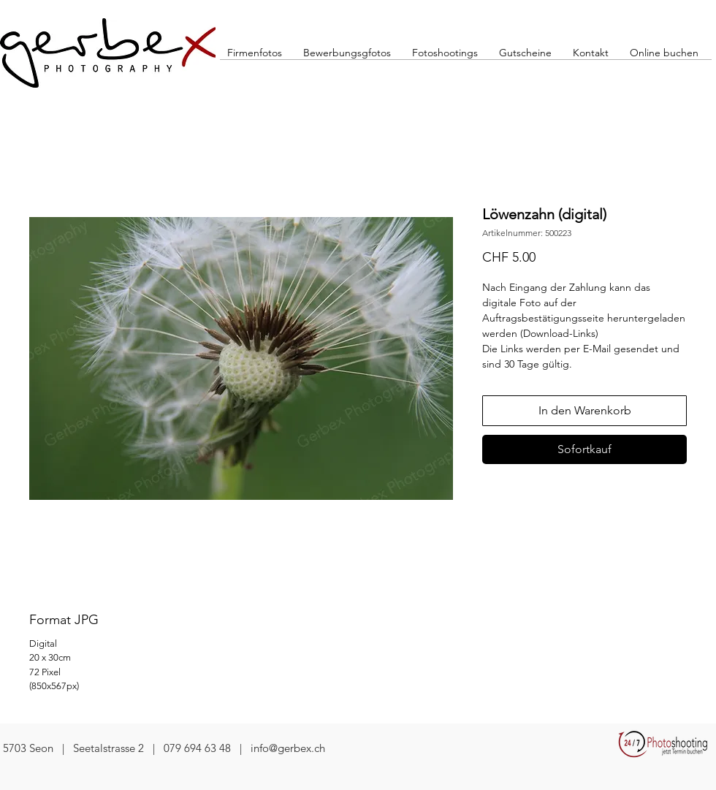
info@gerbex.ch (288, 748)
